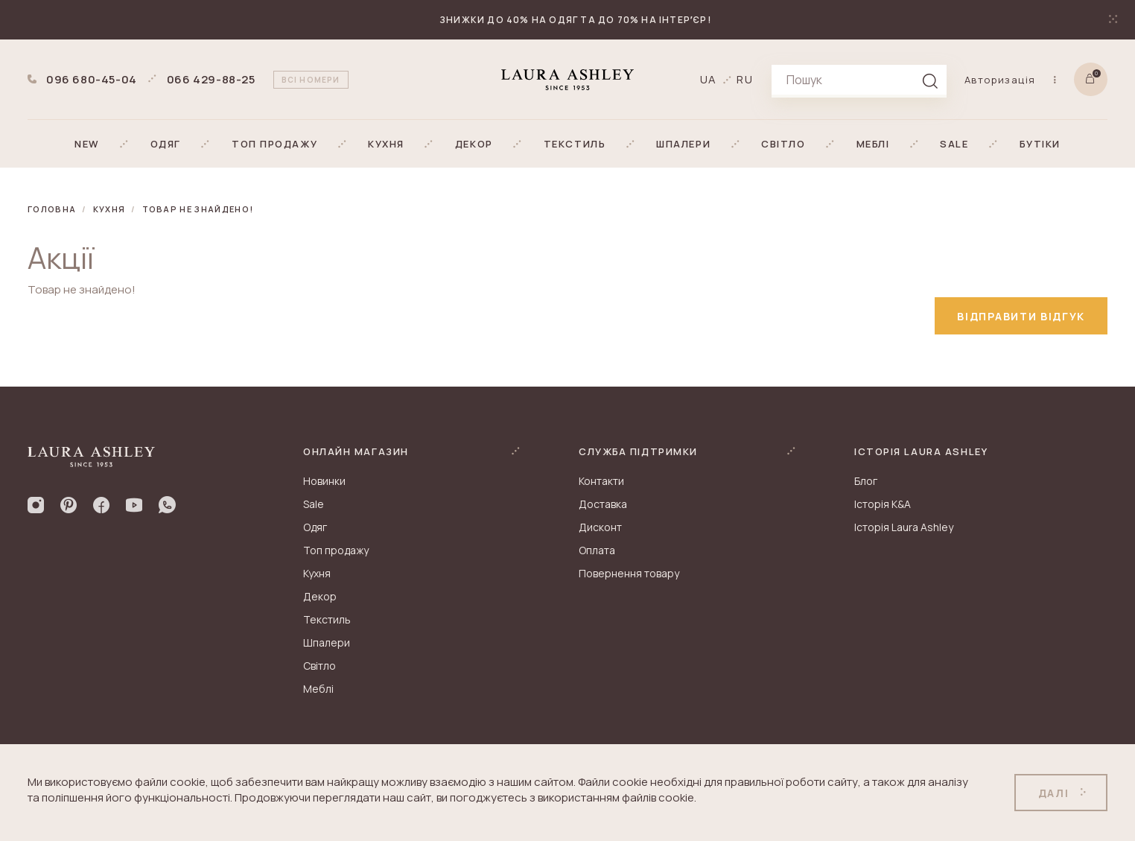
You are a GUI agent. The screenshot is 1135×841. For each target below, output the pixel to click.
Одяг (315, 527)
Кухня (109, 209)
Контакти (601, 481)
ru (745, 79)
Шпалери (326, 642)
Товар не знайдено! (198, 209)
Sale (313, 504)
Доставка (603, 504)
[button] (87, 144)
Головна (52, 209)
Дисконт (600, 527)
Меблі (318, 689)
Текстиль (327, 619)
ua (709, 79)
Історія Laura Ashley (903, 527)
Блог (865, 481)
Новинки (324, 481)
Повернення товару (629, 573)
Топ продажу (336, 550)
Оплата (597, 550)
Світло (319, 665)
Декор (320, 596)
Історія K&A (882, 504)
